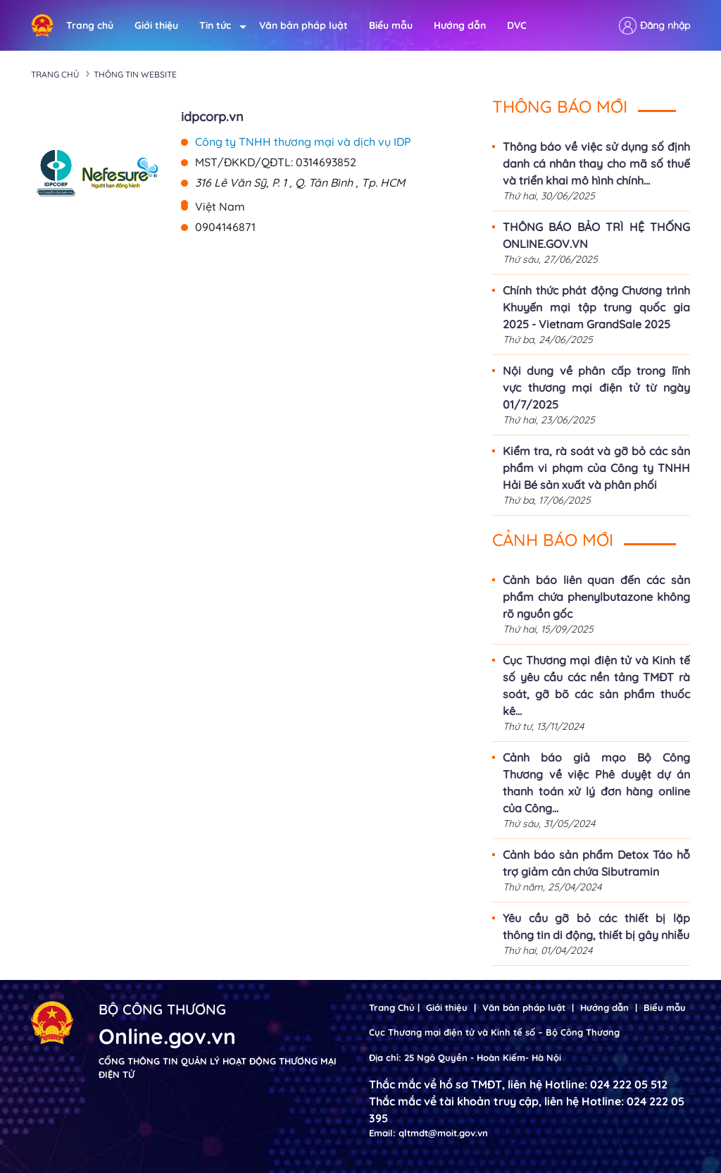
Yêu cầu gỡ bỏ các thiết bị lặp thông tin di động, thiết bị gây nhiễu (596, 926)
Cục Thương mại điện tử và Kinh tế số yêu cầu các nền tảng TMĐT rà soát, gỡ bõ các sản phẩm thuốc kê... (596, 685)
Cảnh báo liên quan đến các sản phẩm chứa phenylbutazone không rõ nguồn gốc (596, 597)
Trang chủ (89, 25)
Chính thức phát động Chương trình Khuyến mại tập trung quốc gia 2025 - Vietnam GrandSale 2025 (596, 307)
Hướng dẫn (460, 25)
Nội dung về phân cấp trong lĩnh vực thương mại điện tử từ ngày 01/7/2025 (596, 387)
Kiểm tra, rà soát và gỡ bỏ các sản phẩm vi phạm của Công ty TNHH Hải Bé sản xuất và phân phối (596, 468)
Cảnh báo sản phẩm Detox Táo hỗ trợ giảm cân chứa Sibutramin (596, 863)
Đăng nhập (665, 25)
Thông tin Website (135, 74)
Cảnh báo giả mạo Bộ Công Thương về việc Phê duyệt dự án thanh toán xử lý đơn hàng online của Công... (596, 782)
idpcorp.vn (212, 116)
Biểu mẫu (391, 25)
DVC (517, 25)
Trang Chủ (392, 1007)
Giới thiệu (156, 25)
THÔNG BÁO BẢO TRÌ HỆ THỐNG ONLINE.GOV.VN (596, 235)
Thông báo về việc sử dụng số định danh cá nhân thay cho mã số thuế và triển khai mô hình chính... (596, 163)
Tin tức (218, 25)
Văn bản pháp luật (303, 25)
